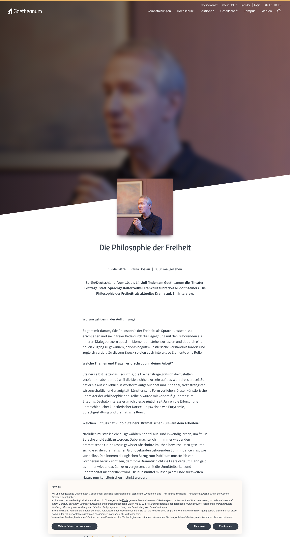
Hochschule (185, 11)
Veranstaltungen (159, 11)
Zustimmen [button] (225, 526)
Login (257, 5)
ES (279, 5)
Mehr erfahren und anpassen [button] (74, 526)
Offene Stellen (229, 5)
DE (266, 5)
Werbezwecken (193, 503)
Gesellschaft (229, 11)
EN (270, 5)
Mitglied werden (209, 5)
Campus (249, 11)
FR (275, 5)
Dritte (125, 500)
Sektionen (207, 11)
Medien (266, 11)
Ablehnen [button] (199, 526)
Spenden (246, 5)
